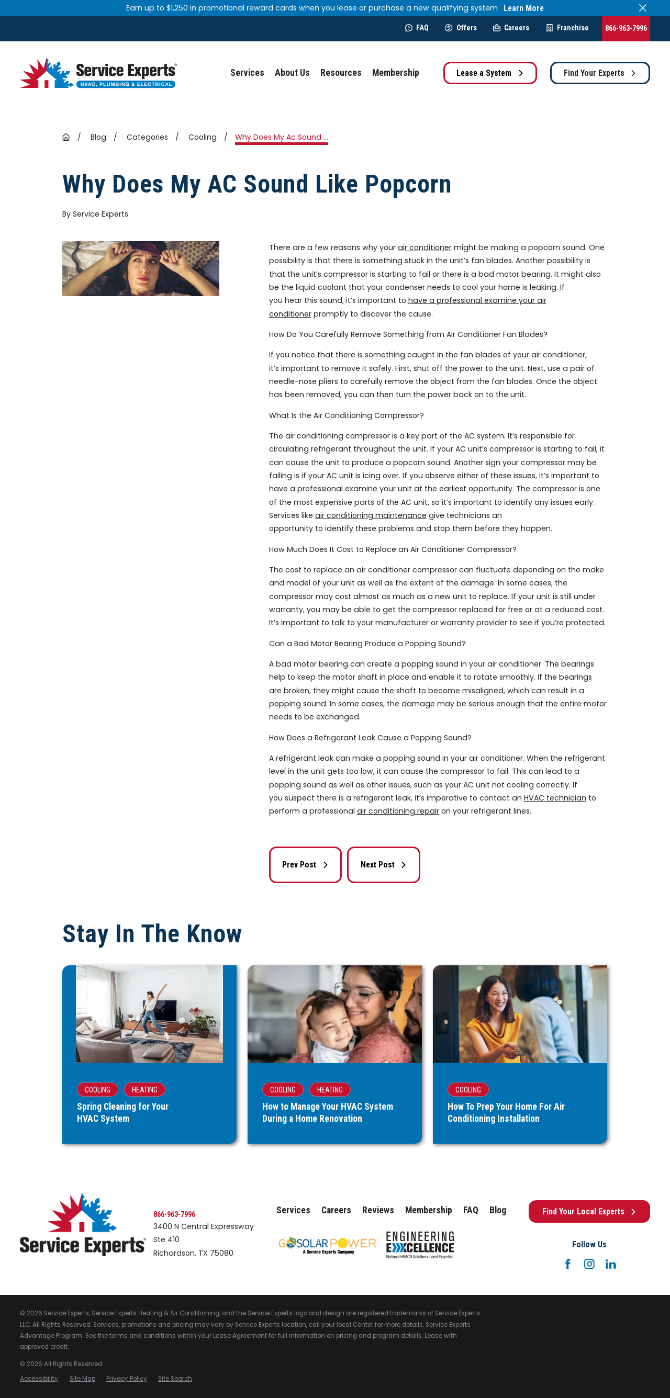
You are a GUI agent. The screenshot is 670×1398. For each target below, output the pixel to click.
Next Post (384, 865)
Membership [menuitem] (395, 72)
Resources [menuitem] (341, 72)
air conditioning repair (398, 811)
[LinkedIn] (611, 1264)
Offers (460, 28)
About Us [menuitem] (292, 72)
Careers (511, 28)
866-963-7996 (626, 28)
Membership (428, 1210)
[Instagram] (589, 1264)
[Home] (98, 73)
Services (293, 1210)
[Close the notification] (642, 8)
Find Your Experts (600, 73)
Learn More (524, 8)
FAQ (417, 28)
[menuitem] (39, 1378)
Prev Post (305, 865)
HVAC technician (555, 798)
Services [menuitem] (247, 72)
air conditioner (425, 247)
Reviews (378, 1210)
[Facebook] (568, 1264)
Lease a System (490, 73)
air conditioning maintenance (371, 515)
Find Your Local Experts (589, 1211)
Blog (497, 1210)
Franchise (567, 28)
